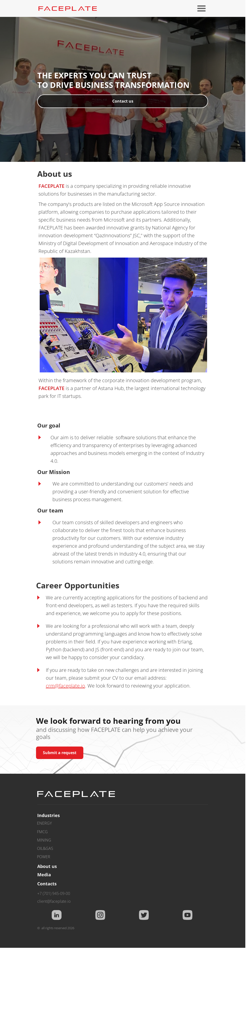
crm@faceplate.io (65, 685)
